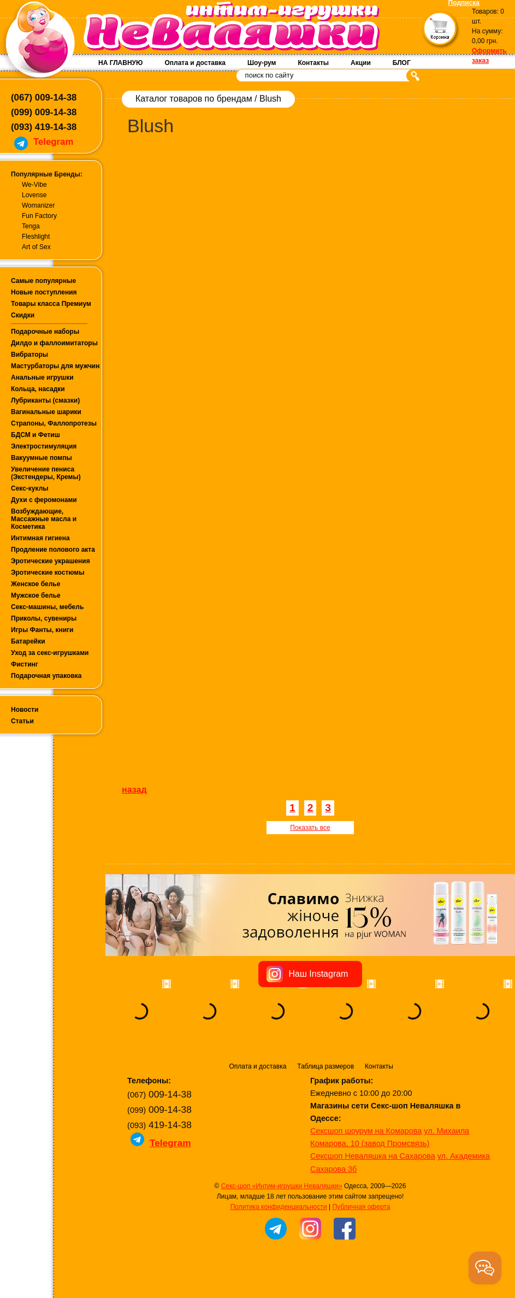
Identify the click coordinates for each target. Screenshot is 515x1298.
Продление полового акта (53, 549)
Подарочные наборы (45, 331)
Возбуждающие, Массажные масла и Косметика (43, 519)
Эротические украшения (50, 561)
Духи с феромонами (44, 500)
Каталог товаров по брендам (193, 98)
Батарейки (28, 641)
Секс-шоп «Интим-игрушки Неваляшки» (281, 1186)
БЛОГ (402, 63)
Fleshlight (36, 236)
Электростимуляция (43, 446)
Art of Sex (36, 247)
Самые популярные (43, 281)
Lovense (34, 195)
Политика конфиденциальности (278, 1207)
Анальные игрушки (42, 377)
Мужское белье (36, 595)
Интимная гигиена (40, 538)
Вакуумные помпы (41, 458)
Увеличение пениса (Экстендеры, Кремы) (46, 473)
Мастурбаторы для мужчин (55, 366)
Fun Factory (39, 216)
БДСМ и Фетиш (35, 435)
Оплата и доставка (195, 63)
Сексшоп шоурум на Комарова (366, 1130)
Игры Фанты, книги (42, 630)
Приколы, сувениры (43, 618)
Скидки (22, 315)
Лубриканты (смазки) (45, 400)
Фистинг (24, 664)
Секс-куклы (30, 488)
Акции (361, 63)
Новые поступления (44, 292)
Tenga (31, 226)
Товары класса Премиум (51, 304)
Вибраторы (29, 354)
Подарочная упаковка (46, 676)
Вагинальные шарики (46, 412)
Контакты (313, 63)
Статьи (22, 721)
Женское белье (35, 584)
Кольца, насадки (38, 389)
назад (134, 789)
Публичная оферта (361, 1207)
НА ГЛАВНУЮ (120, 63)
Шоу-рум (261, 63)
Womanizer (38, 205)
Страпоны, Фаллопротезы (54, 423)
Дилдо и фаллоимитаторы (54, 343)
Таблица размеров (325, 1066)
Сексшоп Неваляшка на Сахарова (372, 1156)
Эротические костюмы (47, 572)
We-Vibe (34, 184)
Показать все (310, 827)
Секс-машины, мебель (47, 607)
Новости (24, 709)
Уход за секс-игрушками (50, 653)
